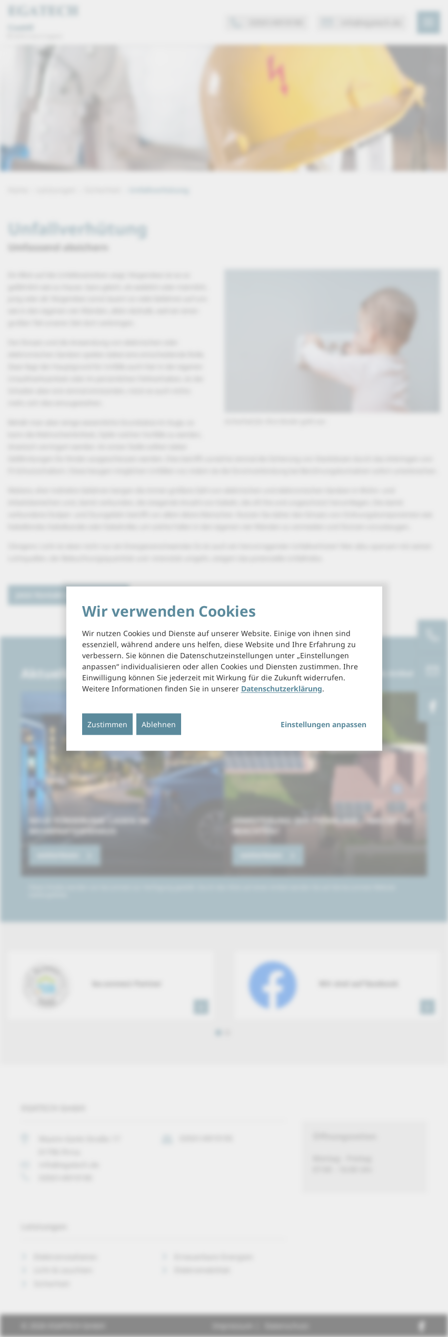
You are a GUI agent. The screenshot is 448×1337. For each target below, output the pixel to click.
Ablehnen (159, 724)
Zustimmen (107, 724)
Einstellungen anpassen (323, 724)
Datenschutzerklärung (281, 689)
